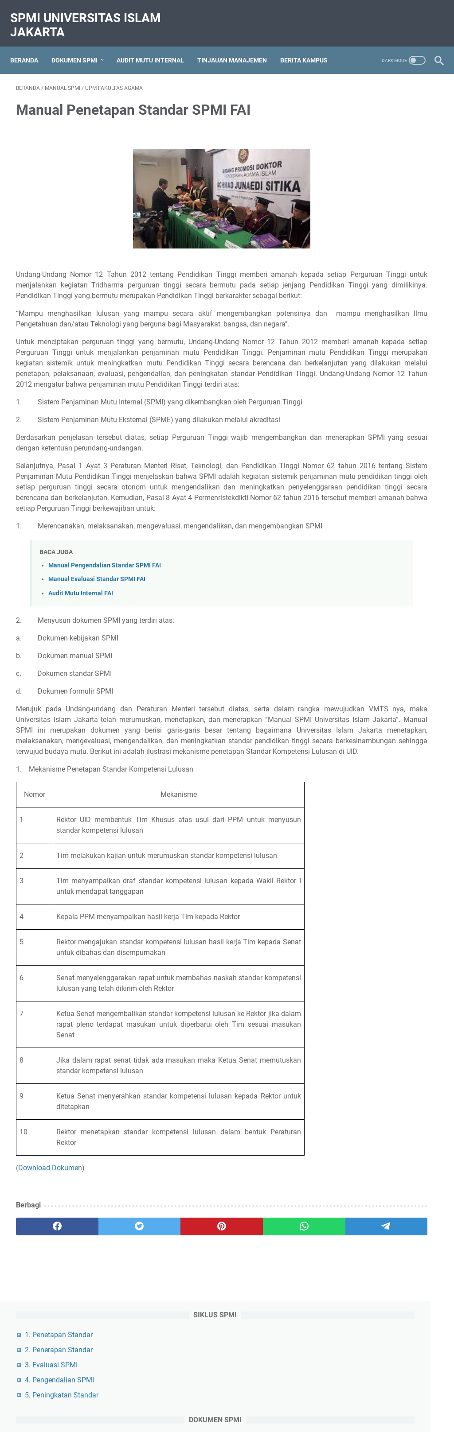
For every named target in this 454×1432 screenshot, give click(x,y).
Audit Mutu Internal (156, 46)
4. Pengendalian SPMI (372, 144)
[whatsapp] (213, 1324)
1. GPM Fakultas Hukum (376, 384)
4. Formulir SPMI (364, 249)
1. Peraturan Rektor (368, 309)
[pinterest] (157, 1324)
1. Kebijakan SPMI (366, 204)
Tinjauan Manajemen (238, 46)
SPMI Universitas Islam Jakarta (91, 16)
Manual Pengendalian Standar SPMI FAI (104, 642)
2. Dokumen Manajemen (376, 324)
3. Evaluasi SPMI (364, 129)
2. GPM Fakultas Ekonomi (378, 399)
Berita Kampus (309, 46)
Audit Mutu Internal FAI (80, 670)
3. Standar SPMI (363, 234)
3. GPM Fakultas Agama (376, 414)
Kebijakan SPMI (364, 816)
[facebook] (44, 1324)
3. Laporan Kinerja (366, 339)
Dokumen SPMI (80, 46)
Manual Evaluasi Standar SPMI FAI (96, 656)
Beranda (30, 46)
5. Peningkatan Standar (375, 159)
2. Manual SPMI (363, 219)
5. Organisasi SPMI (368, 264)
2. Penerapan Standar (372, 114)
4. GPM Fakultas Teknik (375, 429)
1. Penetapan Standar (372, 99)
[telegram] (269, 1324)
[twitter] (100, 1324)
